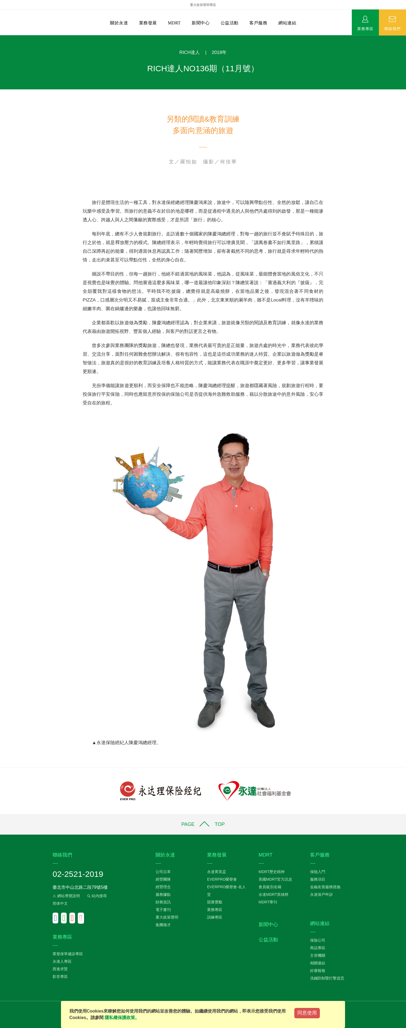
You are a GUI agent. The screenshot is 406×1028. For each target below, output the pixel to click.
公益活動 (230, 23)
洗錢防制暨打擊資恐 (327, 978)
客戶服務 (258, 23)
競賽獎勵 (214, 902)
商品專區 (317, 948)
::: (2, 38)
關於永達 (119, 23)
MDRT (174, 23)
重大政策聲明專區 (203, 5)
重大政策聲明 (167, 917)
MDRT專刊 (268, 902)
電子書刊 (163, 909)
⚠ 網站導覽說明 (66, 896)
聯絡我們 (392, 28)
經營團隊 (163, 879)
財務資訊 (163, 902)
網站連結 (287, 23)
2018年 (219, 52)
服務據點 (163, 894)
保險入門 (317, 872)
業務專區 (365, 28)
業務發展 (148, 23)
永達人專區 (62, 961)
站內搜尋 (96, 896)
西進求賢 (60, 969)
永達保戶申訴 (321, 894)
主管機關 (317, 955)
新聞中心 (201, 23)
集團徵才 (163, 925)
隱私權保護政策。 (122, 1017)
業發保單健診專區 (68, 954)
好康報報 (317, 970)
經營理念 (163, 887)
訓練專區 (214, 917)
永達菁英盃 (216, 872)
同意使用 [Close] (307, 1013)
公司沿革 (163, 872)
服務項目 (317, 879)
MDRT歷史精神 (272, 872)
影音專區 (60, 976)
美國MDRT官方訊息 (275, 879)
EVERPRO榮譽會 (222, 879)
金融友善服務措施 (325, 887)
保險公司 (317, 940)
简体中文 (60, 903)
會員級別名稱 (270, 887)
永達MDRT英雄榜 (273, 894)
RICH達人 (189, 52)
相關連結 (317, 963)
